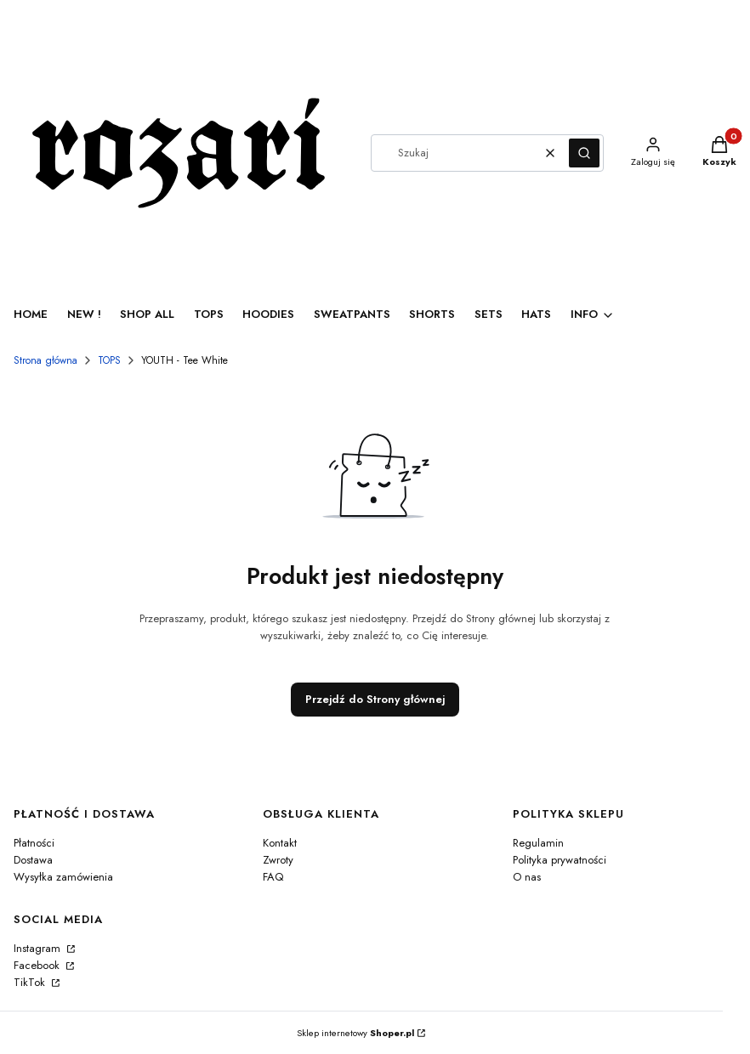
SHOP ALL (147, 314)
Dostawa (33, 860)
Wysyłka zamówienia (63, 877)
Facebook (38, 965)
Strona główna (45, 360)
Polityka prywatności (559, 860)
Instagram (39, 948)
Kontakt (280, 843)
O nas (527, 877)
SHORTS (432, 314)
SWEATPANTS (352, 314)
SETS (488, 314)
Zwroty (278, 860)
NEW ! (84, 314)
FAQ (273, 877)
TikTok (31, 982)
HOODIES (268, 314)
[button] (584, 153)
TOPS (209, 314)
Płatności (34, 843)
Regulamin (538, 843)
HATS (536, 314)
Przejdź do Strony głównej (375, 699)
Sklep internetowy (355, 1033)
